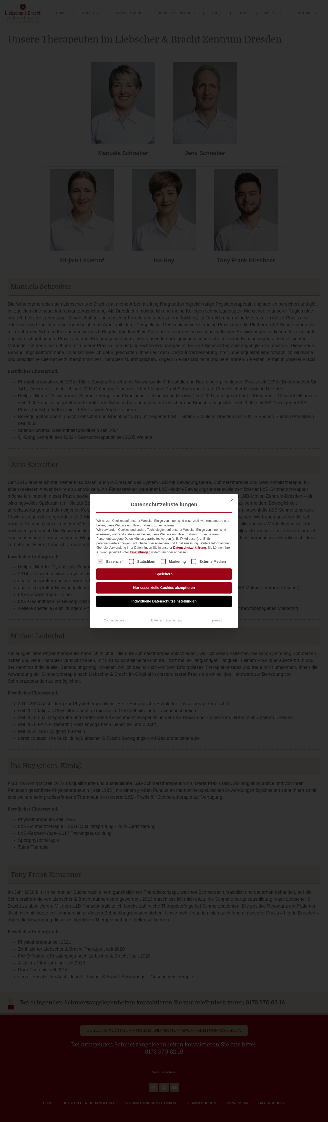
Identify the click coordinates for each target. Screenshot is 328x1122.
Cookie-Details (114, 620)
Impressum (216, 620)
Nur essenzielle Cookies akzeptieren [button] (164, 588)
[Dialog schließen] (232, 500)
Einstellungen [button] (140, 552)
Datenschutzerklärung (189, 547)
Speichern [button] (164, 574)
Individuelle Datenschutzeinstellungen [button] (164, 601)
